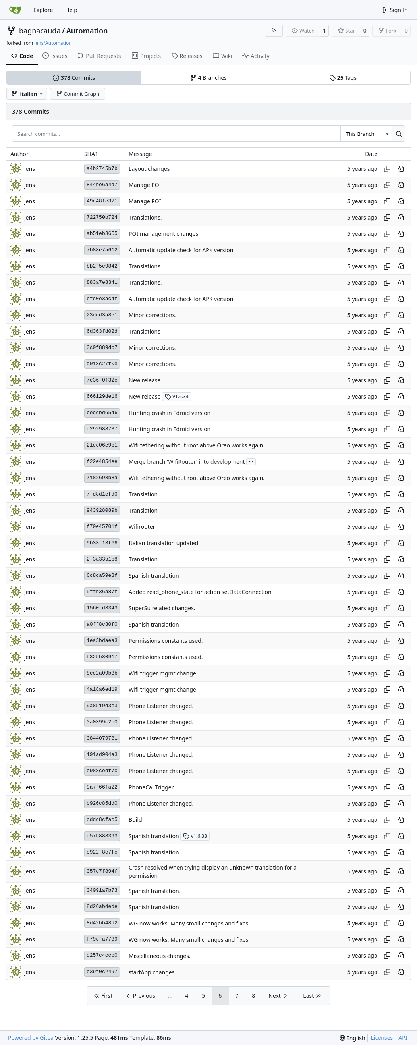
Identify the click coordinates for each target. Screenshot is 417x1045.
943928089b (102, 510)
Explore (43, 9)
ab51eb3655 (102, 234)
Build (135, 819)
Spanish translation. (154, 891)
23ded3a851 (102, 315)
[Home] (15, 10)
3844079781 (102, 738)
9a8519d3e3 (102, 706)
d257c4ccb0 (102, 955)
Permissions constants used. (166, 640)
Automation (87, 31)
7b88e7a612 (102, 250)
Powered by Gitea (31, 1037)
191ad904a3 (102, 755)
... (251, 461)
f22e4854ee (102, 462)
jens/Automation (52, 43)
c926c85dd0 (102, 803)
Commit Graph (77, 93)
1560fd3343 (102, 608)
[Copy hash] (387, 169)
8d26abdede (102, 907)
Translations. (145, 217)
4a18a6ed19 (102, 689)
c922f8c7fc (102, 852)
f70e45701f (102, 527)
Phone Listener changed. (161, 706)
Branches (208, 77)
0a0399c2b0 (102, 722)
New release (144, 380)
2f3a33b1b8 (102, 559)
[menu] (352, 1038)
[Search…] (398, 133)
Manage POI (145, 185)
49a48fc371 (102, 201)
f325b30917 (102, 657)
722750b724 (102, 217)
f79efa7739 (102, 939)
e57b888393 (102, 836)
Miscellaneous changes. (160, 956)
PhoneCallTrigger (151, 787)
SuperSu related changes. (162, 608)
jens (29, 168)
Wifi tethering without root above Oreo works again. (196, 445)
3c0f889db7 (102, 348)
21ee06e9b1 (102, 445)
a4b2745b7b (102, 169)
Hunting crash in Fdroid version (169, 412)
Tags (343, 77)
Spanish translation (154, 575)
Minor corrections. (152, 315)
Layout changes (149, 168)
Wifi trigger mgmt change (162, 673)
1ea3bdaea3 (102, 641)
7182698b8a (102, 478)
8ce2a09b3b (102, 673)
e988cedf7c (102, 771)
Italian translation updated (163, 543)
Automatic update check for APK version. (182, 250)
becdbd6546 (102, 413)
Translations (144, 331)
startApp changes (151, 972)
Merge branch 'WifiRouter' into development (187, 461)
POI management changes (163, 233)
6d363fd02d (102, 331)
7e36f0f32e (102, 380)
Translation (143, 494)
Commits (74, 77)
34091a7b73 (102, 890)
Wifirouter (142, 526)
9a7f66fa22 (102, 787)
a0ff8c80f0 (102, 624)
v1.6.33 (195, 836)
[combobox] (366, 133)
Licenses (382, 1037)
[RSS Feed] (274, 31)
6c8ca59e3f (102, 575)
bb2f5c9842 (102, 266)
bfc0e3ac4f (102, 299)
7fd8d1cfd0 (102, 494)
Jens (29, 233)
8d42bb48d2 (102, 923)
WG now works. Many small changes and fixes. (189, 923)
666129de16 (102, 396)
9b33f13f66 (102, 543)
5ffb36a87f (102, 592)
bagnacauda (40, 31)
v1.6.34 (177, 396)
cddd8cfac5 (102, 820)
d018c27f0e (102, 364)
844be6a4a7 (102, 185)
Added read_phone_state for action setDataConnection (200, 592)
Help (71, 9)
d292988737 (102, 429)
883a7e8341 (102, 282)
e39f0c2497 (102, 972)
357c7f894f (102, 871)
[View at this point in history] (401, 169)
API (402, 1037)
